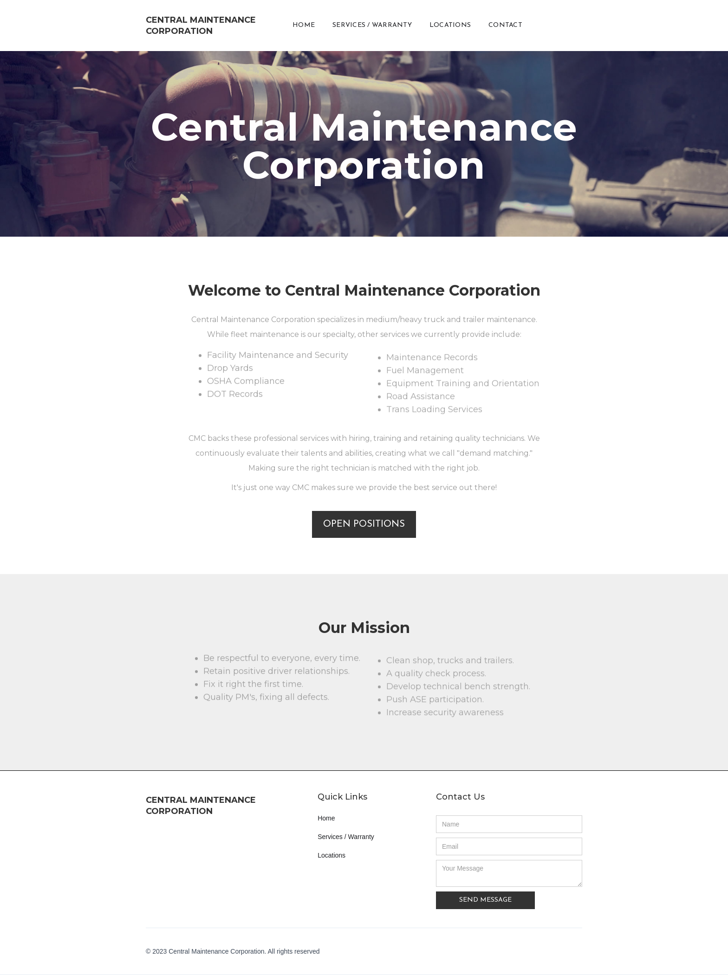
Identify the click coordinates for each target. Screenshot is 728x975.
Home (326, 818)
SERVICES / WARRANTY (372, 25)
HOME (303, 25)
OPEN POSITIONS (364, 524)
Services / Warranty (346, 836)
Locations (331, 855)
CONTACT (505, 25)
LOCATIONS (450, 25)
